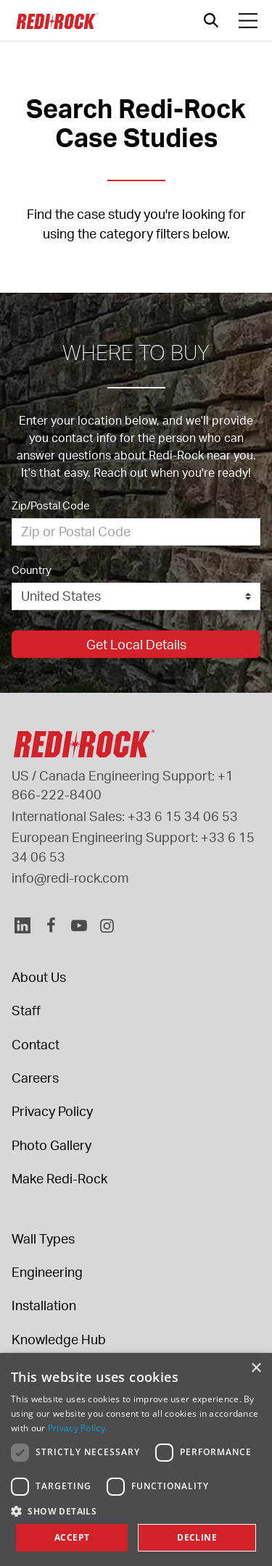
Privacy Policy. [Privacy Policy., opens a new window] (78, 1428)
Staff (26, 1010)
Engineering (47, 1272)
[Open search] (211, 20)
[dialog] (136, 1459)
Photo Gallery (51, 1145)
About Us (39, 977)
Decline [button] (197, 1537)
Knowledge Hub (59, 1339)
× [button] (255, 1368)
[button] (136, 1511)
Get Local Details (136, 644)
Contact (35, 1044)
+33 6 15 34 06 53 (183, 816)
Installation (44, 1305)
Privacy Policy (52, 1111)
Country (31, 570)
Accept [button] (71, 1537)
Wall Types (43, 1238)
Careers (35, 1078)
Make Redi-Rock (59, 1178)
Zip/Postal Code (51, 505)
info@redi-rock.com (70, 878)
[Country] (136, 596)
